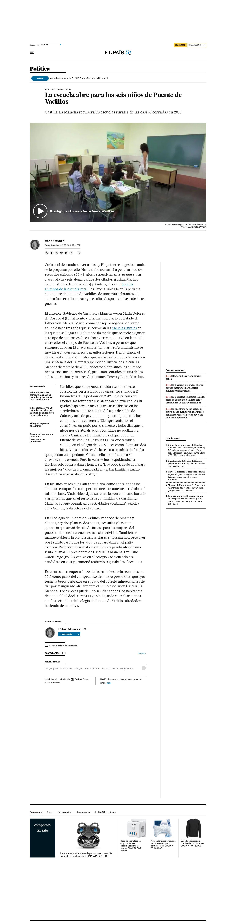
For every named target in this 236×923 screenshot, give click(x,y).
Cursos (49, 812)
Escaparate (36, 812)
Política (40, 69)
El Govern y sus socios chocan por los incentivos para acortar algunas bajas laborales (184, 388)
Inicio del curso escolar (57, 90)
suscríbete (180, 45)
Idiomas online (83, 812)
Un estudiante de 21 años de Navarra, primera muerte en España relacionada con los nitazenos (186, 463)
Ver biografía (69, 634)
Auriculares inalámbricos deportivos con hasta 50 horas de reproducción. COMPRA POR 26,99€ (86, 854)
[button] (118, 172)
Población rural (92, 668)
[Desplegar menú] (32, 52)
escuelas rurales (124, 328)
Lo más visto (172, 438)
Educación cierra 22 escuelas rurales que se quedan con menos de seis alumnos (42, 411)
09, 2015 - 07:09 (70, 245)
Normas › (142, 653)
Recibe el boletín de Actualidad (63, 645)
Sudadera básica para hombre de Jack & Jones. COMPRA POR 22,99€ (192, 843)
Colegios (79, 668)
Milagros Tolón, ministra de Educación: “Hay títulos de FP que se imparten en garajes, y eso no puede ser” (186, 488)
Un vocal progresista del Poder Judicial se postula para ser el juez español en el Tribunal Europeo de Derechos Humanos (186, 476)
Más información (53, 682)
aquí (109, 682)
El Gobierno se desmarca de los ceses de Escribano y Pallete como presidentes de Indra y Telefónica (185, 400)
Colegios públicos (53, 668)
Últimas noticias (175, 370)
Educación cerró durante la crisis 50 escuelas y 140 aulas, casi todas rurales (41, 396)
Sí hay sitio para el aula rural (40, 425)
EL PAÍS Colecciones (105, 812)
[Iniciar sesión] (197, 45)
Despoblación (126, 668)
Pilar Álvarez (54, 241)
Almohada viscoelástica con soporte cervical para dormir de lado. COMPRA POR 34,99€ (163, 844)
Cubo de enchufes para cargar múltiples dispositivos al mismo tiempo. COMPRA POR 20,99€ (130, 846)
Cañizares (67, 668)
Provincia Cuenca (110, 668)
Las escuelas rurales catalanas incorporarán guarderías (41, 438)
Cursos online (64, 812)
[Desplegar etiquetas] (144, 668)
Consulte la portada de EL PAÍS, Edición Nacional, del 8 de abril (79, 78)
